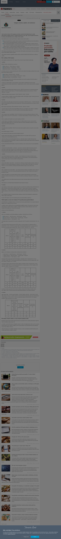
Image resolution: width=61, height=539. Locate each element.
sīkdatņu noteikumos (11, 534)
